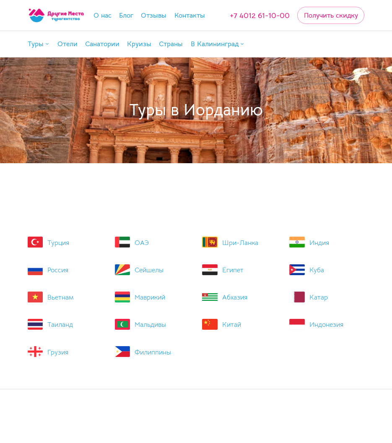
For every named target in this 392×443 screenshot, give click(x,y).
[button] (39, 44)
